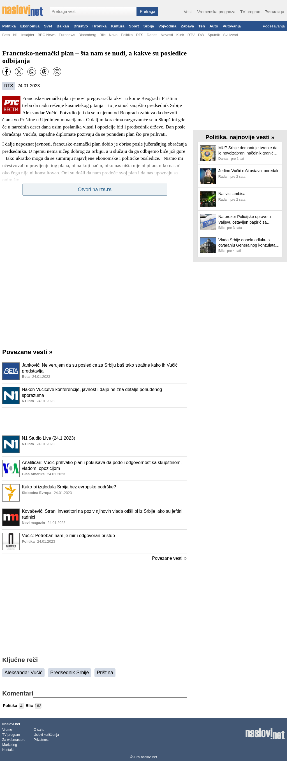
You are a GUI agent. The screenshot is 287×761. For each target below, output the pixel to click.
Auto (213, 26)
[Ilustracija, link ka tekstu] (11, 371)
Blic (102, 35)
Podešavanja (274, 26)
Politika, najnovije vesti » (239, 137)
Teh (201, 26)
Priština (105, 672)
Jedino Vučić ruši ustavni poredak (248, 170)
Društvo (80, 26)
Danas (152, 35)
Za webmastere (14, 740)
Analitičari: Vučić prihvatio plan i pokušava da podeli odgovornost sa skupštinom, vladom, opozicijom (102, 465)
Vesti (188, 12)
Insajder (27, 35)
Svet (48, 26)
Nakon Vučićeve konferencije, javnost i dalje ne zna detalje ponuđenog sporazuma (92, 392)
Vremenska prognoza (216, 12)
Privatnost (41, 740)
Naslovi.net (11, 724)
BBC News (46, 35)
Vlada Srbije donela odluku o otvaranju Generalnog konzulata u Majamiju (248, 243)
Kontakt (8, 750)
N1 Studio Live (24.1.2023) (48, 438)
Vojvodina (167, 26)
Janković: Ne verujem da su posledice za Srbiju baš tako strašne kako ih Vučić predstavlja (99, 368)
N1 (15, 35)
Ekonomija (30, 26)
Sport (134, 26)
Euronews (67, 35)
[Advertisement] (94, 420)
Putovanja (232, 26)
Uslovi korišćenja (46, 735)
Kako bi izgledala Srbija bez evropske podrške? (69, 486)
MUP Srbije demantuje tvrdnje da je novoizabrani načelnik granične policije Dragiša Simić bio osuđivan (248, 151)
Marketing (9, 745)
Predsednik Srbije (69, 672)
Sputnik (214, 35)
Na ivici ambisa (232, 193)
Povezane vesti (27, 351)
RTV (191, 35)
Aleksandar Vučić (23, 672)
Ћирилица (274, 12)
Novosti (167, 35)
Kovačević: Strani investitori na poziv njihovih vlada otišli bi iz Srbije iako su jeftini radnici (102, 514)
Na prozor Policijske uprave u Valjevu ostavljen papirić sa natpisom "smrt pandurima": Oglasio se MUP (244, 219)
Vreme (7, 730)
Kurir (180, 35)
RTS (139, 35)
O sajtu (39, 730)
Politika (9, 26)
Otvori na (95, 189)
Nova (113, 35)
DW (201, 35)
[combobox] (93, 11)
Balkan (63, 26)
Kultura (117, 26)
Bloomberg (87, 35)
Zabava (187, 26)
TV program (250, 12)
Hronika (99, 26)
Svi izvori (230, 35)
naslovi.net (149, 757)
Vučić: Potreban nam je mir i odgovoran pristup (68, 535)
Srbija (148, 26)
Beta (6, 35)
